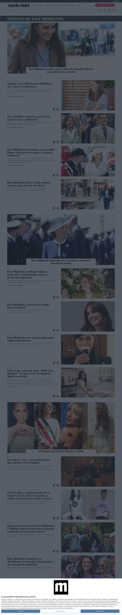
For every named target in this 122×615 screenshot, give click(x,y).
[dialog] (61, 597)
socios (14, 599)
